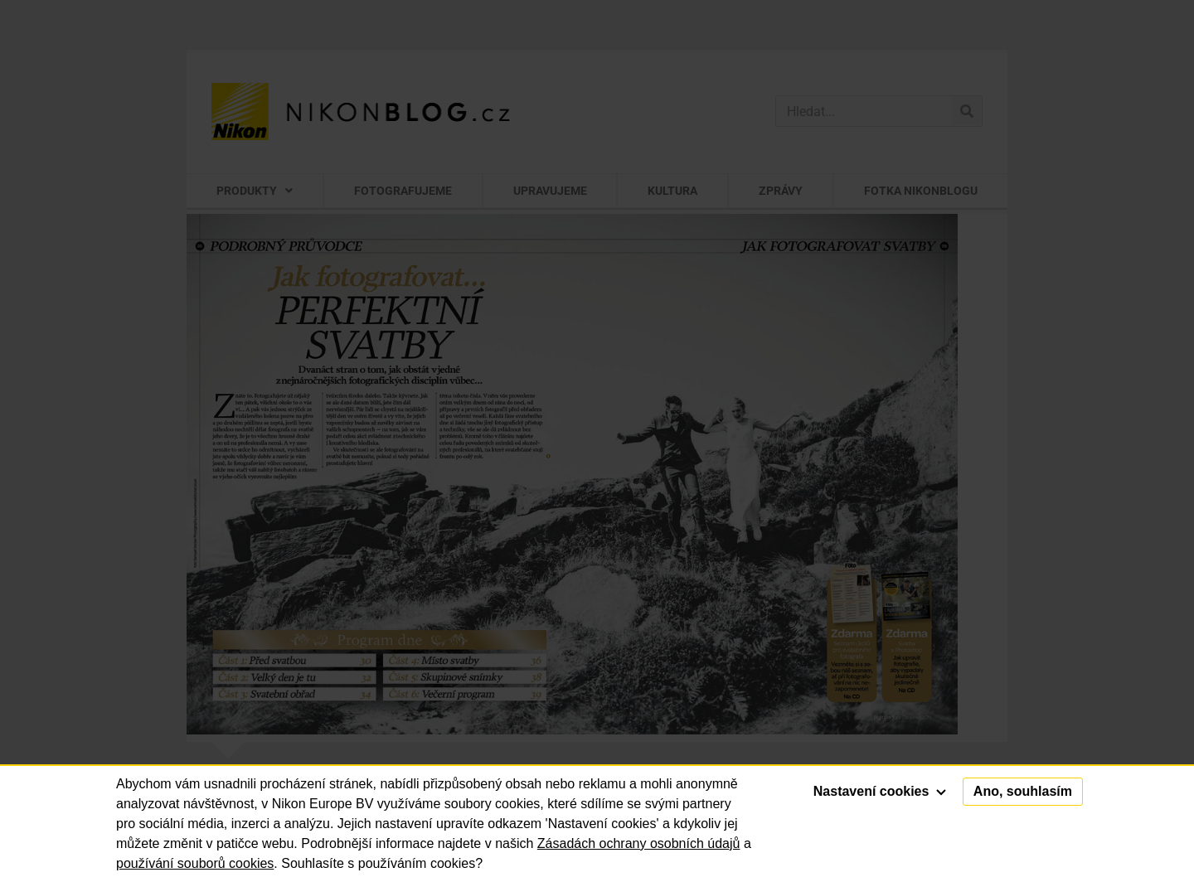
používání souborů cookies (195, 863)
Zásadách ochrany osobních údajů (638, 843)
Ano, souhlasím (1022, 791)
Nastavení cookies (879, 791)
